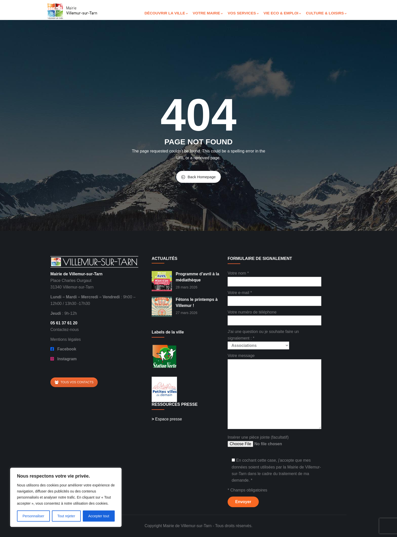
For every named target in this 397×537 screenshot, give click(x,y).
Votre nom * (274, 277)
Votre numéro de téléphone (274, 316)
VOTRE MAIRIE (208, 13)
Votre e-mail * (274, 296)
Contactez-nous (64, 329)
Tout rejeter (66, 516)
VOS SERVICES (243, 13)
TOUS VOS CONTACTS (74, 382)
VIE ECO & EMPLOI (282, 13)
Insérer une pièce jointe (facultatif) (266, 441)
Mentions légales (65, 339)
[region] (66, 497)
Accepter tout (98, 516)
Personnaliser (33, 516)
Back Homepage (198, 177)
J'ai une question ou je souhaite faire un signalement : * (263, 338)
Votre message (274, 391)
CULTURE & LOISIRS (326, 13)
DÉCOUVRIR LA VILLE (166, 13)
